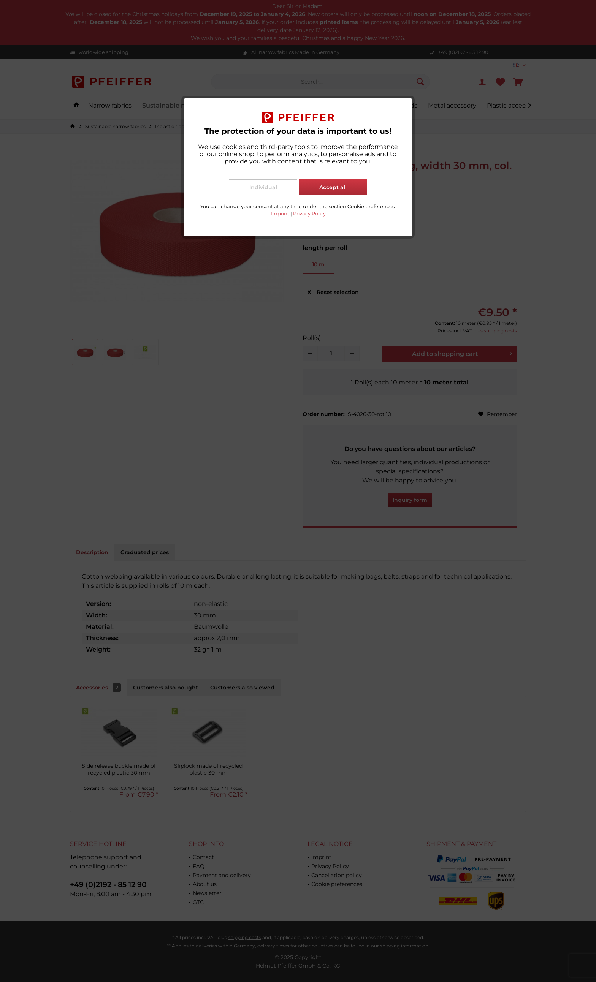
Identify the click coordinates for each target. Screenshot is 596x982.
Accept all (333, 187)
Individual (263, 187)
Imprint (280, 214)
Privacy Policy (309, 214)
